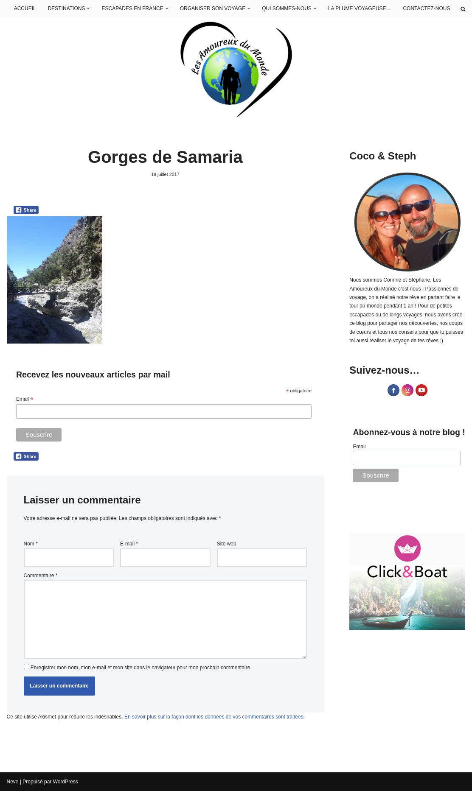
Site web (226, 544)
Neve (13, 782)
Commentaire (41, 576)
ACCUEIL (25, 8)
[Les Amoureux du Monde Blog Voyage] (236, 70)
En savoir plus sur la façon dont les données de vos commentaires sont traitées (213, 717)
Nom (31, 544)
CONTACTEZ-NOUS (426, 8)
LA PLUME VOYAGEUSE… (359, 8)
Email (24, 399)
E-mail (129, 544)
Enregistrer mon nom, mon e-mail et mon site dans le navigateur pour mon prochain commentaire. (141, 668)
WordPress (65, 782)
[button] (88, 9)
